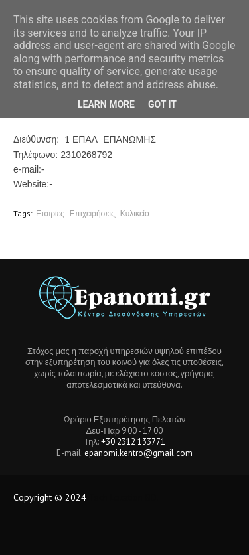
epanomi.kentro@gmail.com (138, 453)
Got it (162, 104)
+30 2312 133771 (133, 441)
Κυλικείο (134, 213)
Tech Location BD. (124, 497)
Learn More (106, 104)
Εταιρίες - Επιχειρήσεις (75, 213)
